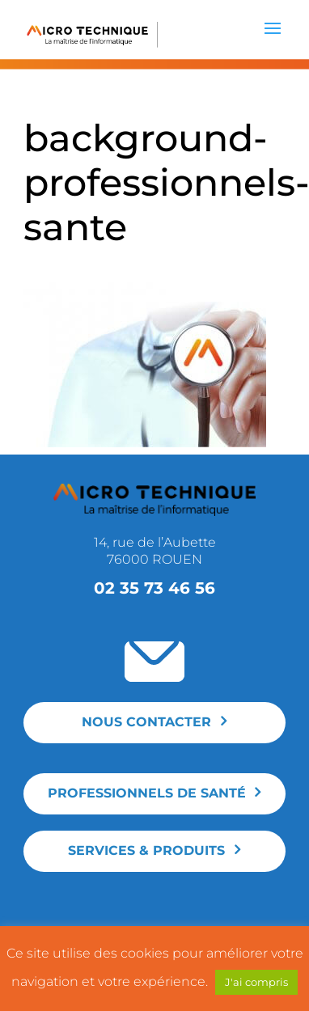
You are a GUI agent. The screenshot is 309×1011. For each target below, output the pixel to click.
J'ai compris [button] (256, 981)
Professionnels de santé (147, 793)
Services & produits (146, 850)
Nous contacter (146, 722)
